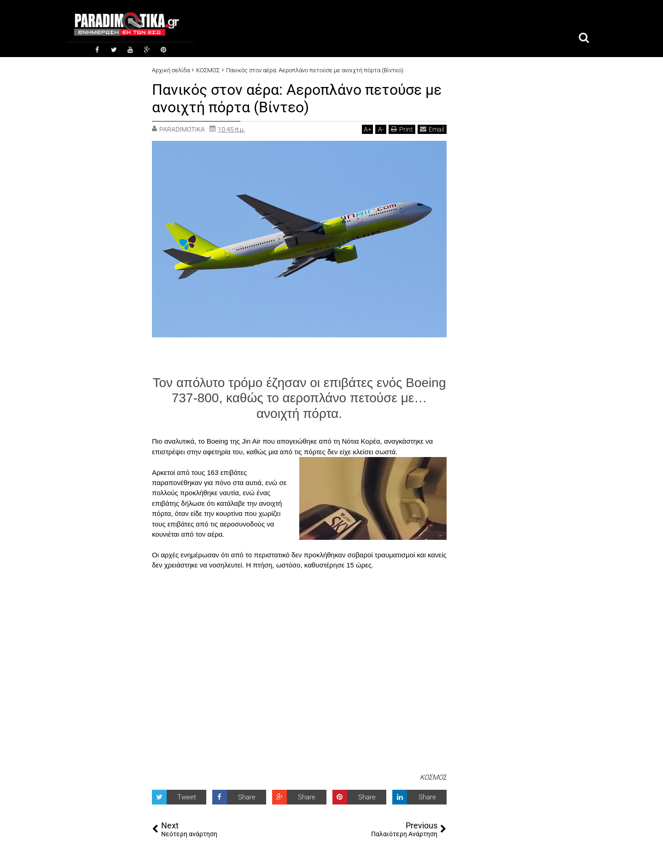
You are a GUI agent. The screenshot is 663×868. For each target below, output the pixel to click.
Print (402, 129)
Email (432, 129)
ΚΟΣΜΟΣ (433, 777)
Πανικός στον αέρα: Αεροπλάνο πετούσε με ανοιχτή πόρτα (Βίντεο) (297, 98)
